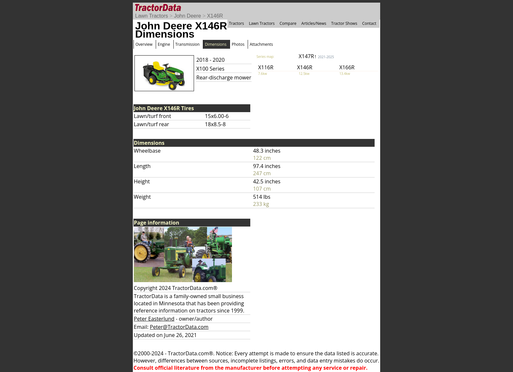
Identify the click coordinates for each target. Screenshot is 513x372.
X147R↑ (316, 56)
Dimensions (215, 44)
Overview (143, 44)
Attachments (261, 44)
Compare (287, 23)
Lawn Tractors (151, 16)
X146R (215, 16)
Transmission (187, 44)
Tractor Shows (344, 23)
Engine (164, 44)
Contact (369, 23)
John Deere (187, 16)
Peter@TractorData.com (179, 326)
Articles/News (313, 23)
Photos (238, 44)
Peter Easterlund (154, 318)
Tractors (236, 23)
